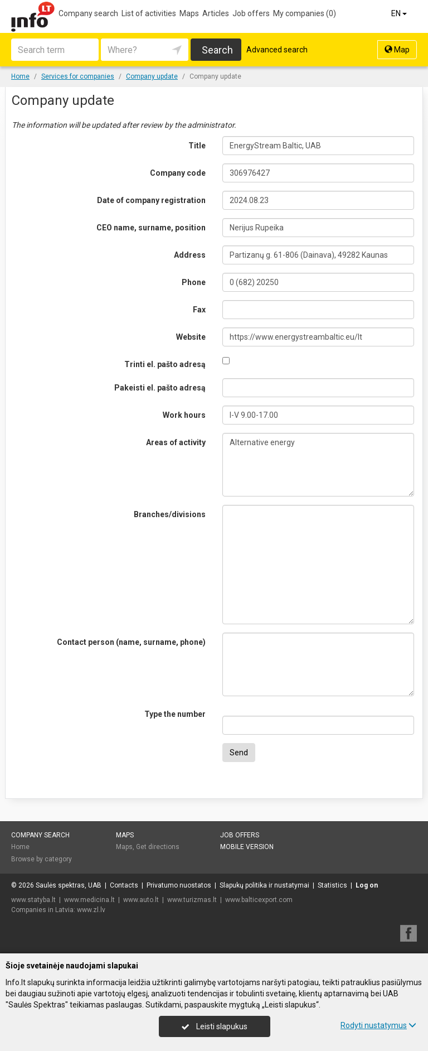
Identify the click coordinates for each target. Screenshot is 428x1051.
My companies (304, 13)
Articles (215, 13)
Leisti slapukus (214, 1026)
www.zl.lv (91, 910)
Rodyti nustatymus (378, 1025)
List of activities (148, 13)
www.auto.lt (141, 900)
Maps (189, 13)
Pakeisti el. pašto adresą (160, 387)
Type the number (175, 714)
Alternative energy (318, 464)
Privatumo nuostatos (179, 885)
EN (399, 13)
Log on (367, 885)
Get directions (157, 847)
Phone (194, 282)
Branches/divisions (170, 514)
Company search (88, 13)
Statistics (332, 885)
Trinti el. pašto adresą (165, 364)
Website (191, 336)
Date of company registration (151, 200)
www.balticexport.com (259, 900)
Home (20, 847)
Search (217, 50)
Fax (199, 309)
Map (397, 49)
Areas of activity (176, 442)
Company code (178, 172)
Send (239, 752)
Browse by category (41, 859)
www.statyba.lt (33, 900)
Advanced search (277, 49)
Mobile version (247, 847)
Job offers (251, 13)
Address (190, 254)
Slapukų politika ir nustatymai (264, 885)
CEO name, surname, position (151, 227)
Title (197, 145)
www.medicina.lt (89, 900)
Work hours (184, 415)
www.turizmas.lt (192, 900)
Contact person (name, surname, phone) (131, 642)
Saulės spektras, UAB (68, 885)
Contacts (124, 885)
